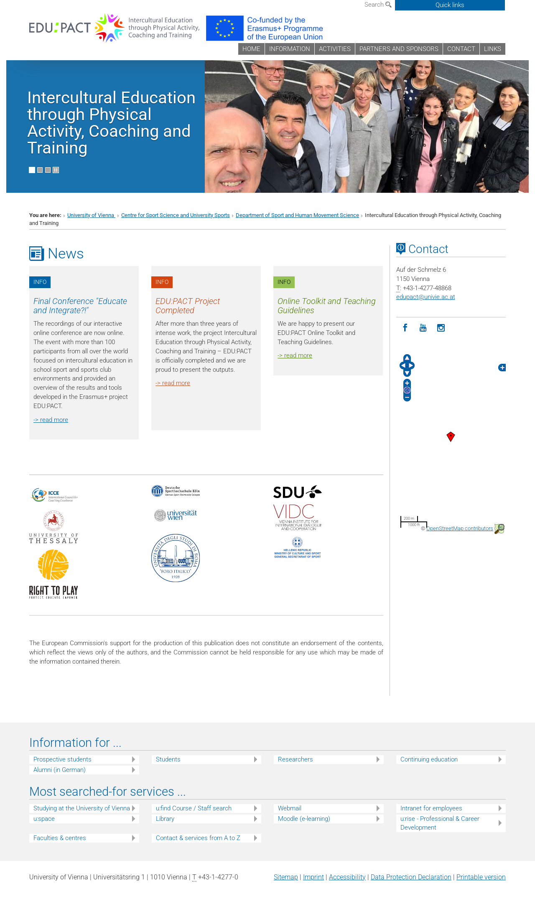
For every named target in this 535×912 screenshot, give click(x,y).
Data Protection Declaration (411, 877)
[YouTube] (423, 328)
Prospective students (62, 759)
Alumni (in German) (59, 770)
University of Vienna (91, 215)
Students (168, 759)
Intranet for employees (431, 808)
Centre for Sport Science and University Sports (175, 215)
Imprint (313, 877)
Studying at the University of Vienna (81, 808)
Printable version (481, 877)
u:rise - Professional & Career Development (439, 823)
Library (165, 819)
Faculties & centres (59, 838)
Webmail (289, 808)
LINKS (492, 49)
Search (378, 4)
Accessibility (347, 877)
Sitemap (286, 877)
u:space (44, 819)
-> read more (50, 420)
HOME (251, 49)
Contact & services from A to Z (198, 838)
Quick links (450, 5)
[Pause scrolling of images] (56, 170)
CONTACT (461, 49)
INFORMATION (289, 49)
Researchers (295, 759)
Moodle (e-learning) (304, 819)
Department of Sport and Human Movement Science (297, 215)
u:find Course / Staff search (194, 808)
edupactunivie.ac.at (425, 297)
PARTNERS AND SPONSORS (398, 49)
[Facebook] (405, 328)
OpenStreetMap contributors (459, 528)
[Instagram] (441, 328)
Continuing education (429, 759)
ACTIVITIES (335, 49)
